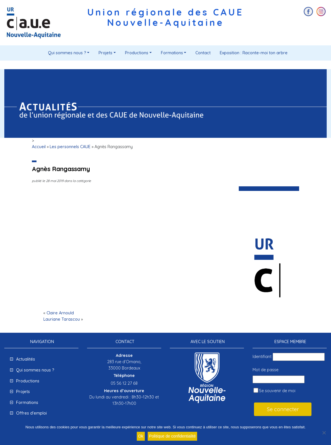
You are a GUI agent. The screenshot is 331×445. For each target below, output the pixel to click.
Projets (105, 52)
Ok (140, 436)
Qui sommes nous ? (67, 52)
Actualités (25, 359)
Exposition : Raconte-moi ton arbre (254, 52)
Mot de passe (265, 369)
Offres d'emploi (31, 413)
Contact (203, 52)
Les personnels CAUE (70, 146)
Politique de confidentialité (172, 436)
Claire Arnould (60, 313)
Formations (172, 52)
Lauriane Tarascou (61, 319)
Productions (136, 52)
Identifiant (262, 356)
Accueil (39, 146)
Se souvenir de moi (274, 390)
